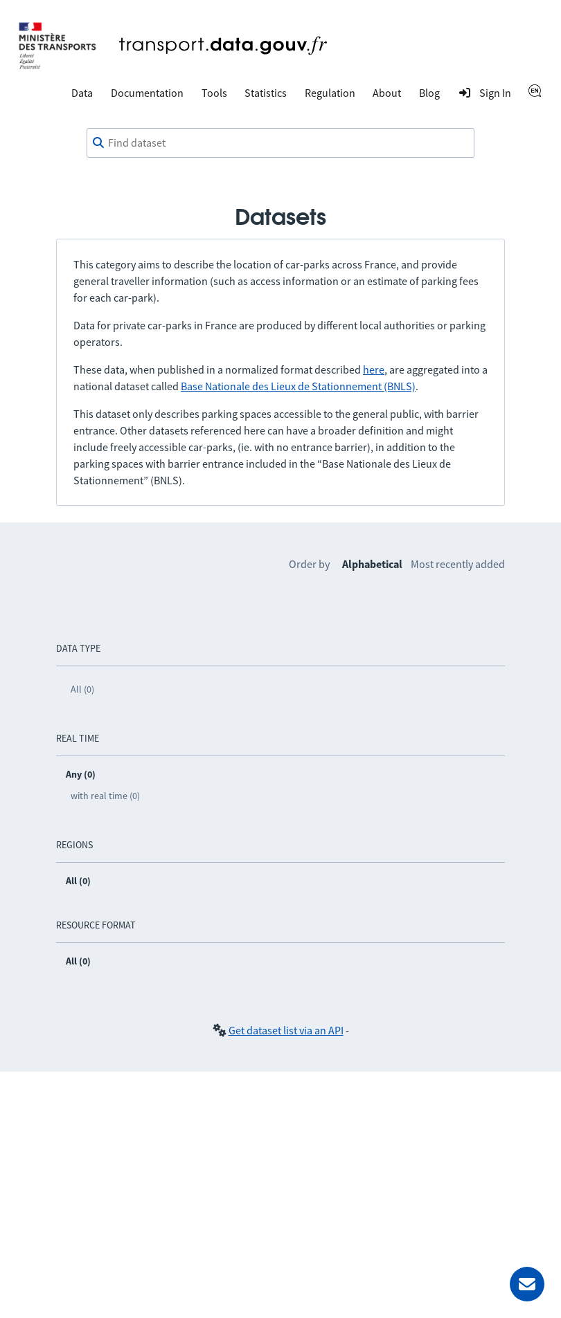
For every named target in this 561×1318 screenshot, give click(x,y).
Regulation (330, 93)
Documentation (147, 93)
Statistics (265, 93)
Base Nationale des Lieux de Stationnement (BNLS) (298, 386)
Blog (429, 93)
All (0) (82, 689)
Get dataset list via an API (286, 1030)
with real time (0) (105, 795)
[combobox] (280, 143)
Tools (214, 93)
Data (82, 93)
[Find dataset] (280, 143)
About (387, 93)
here (373, 369)
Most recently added (458, 564)
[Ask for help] (527, 1284)
